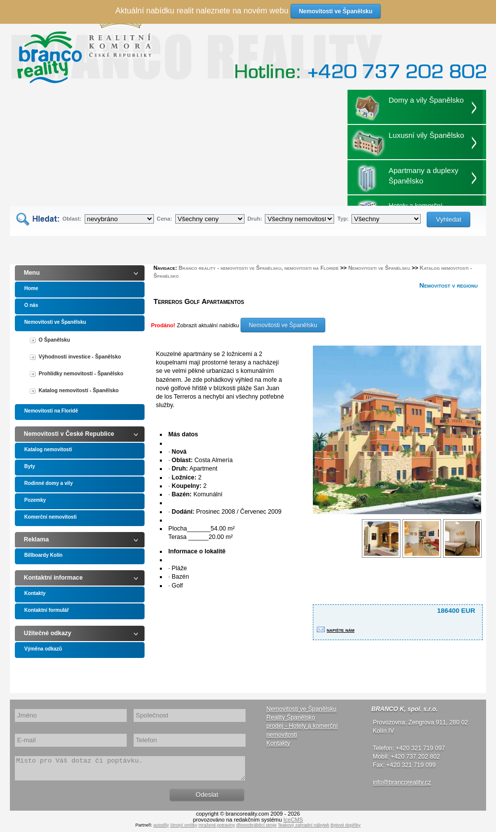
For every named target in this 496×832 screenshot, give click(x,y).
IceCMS (293, 824)
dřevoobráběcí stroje (256, 829)
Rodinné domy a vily (48, 483)
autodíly (161, 829)
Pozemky (35, 500)
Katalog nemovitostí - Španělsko (79, 390)
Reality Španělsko (290, 717)
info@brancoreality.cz (402, 782)
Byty (29, 466)
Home (31, 288)
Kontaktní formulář (46, 610)
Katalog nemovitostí (48, 449)
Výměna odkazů (43, 649)
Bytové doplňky (346, 829)
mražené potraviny (216, 829)
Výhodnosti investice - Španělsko (80, 356)
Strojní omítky (184, 829)
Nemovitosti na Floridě (51, 411)
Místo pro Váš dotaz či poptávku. (130, 770)
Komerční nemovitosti (50, 517)
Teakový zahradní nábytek (303, 829)
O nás (31, 305)
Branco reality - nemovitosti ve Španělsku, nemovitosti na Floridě (259, 268)
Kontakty (35, 593)
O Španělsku (54, 340)
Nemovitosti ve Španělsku (55, 322)
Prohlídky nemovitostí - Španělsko (81, 373)
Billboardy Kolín (43, 555)
